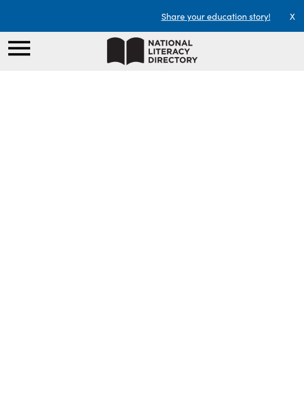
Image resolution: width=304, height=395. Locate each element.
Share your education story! (216, 16)
